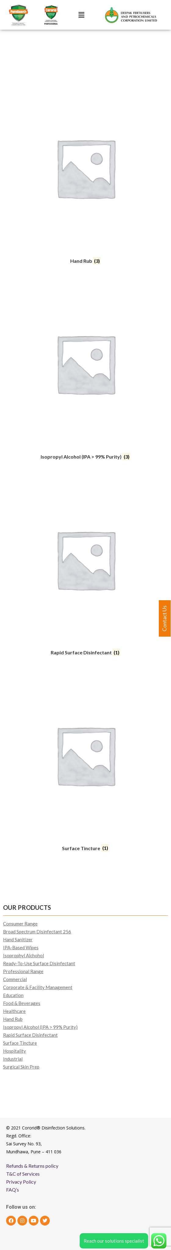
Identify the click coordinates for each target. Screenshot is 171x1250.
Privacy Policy (21, 1182)
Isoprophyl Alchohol (23, 955)
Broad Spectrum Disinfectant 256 (37, 931)
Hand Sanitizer (18, 939)
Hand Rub (13, 1019)
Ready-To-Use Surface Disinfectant (39, 963)
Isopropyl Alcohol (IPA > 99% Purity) (40, 1027)
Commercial (15, 979)
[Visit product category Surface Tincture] (85, 763)
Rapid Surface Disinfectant (30, 1035)
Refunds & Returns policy (32, 1166)
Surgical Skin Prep (21, 1067)
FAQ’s (12, 1189)
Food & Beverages (21, 1003)
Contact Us (164, 618)
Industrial (13, 1059)
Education (13, 995)
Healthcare (14, 1011)
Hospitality (14, 1051)
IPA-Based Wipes (20, 947)
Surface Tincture (20, 1043)
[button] (81, 14)
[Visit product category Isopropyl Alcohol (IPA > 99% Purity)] (85, 371)
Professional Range (23, 971)
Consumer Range (20, 923)
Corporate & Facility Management (37, 987)
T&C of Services (23, 1174)
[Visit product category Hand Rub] (85, 175)
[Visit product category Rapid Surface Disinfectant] (85, 567)
